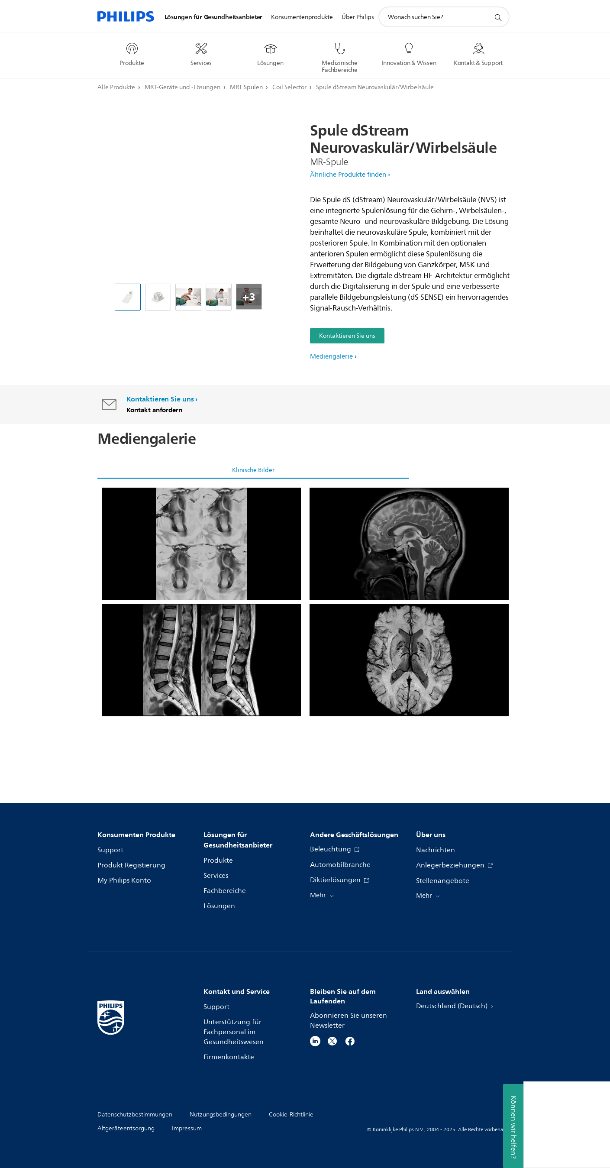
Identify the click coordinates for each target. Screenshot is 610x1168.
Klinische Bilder (253, 470)
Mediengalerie (331, 356)
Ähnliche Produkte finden (348, 174)
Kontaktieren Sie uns (347, 336)
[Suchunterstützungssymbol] (498, 17)
